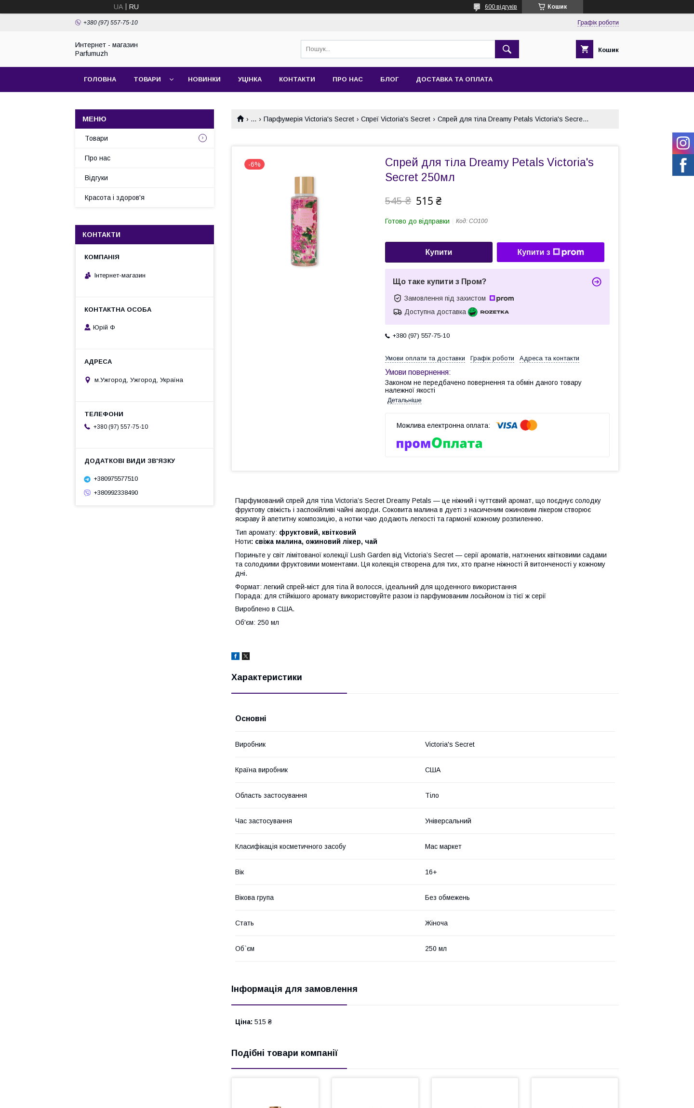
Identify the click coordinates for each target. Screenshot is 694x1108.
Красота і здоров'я (115, 197)
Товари (147, 79)
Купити (439, 252)
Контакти (297, 79)
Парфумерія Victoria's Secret (309, 119)
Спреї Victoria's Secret (395, 119)
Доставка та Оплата (454, 79)
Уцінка (250, 79)
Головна (100, 79)
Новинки (204, 79)
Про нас (348, 79)
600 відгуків (501, 6)
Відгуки (96, 178)
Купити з (550, 252)
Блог (389, 79)
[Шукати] (507, 49)
